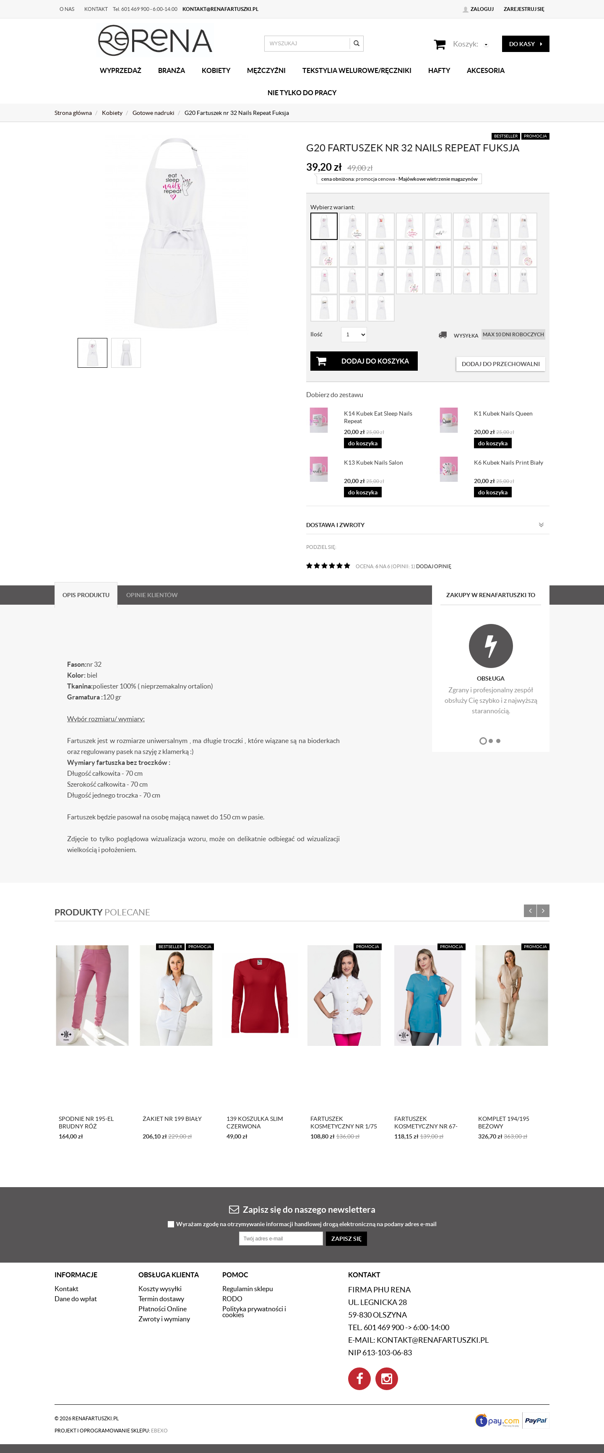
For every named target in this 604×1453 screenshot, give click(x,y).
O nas (67, 9)
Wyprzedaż (120, 70)
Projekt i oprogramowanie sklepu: (111, 1430)
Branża (171, 70)
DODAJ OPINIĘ (433, 566)
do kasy (525, 44)
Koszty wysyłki (160, 1288)
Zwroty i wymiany (164, 1319)
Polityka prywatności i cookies (254, 1311)
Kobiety (216, 70)
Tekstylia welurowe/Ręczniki (356, 70)
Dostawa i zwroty (425, 525)
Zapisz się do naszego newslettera (302, 1209)
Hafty (439, 70)
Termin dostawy (161, 1298)
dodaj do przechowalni (501, 364)
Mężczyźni (266, 70)
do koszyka (363, 443)
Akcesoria (486, 70)
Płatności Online (162, 1309)
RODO (232, 1298)
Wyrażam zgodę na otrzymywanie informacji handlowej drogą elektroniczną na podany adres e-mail (306, 1224)
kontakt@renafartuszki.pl (220, 9)
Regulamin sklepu (247, 1288)
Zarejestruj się (524, 9)
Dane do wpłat (76, 1298)
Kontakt (96, 9)
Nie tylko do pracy (302, 92)
